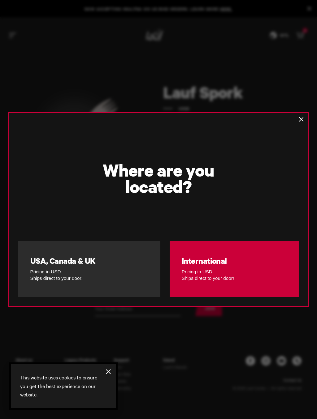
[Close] (108, 371)
